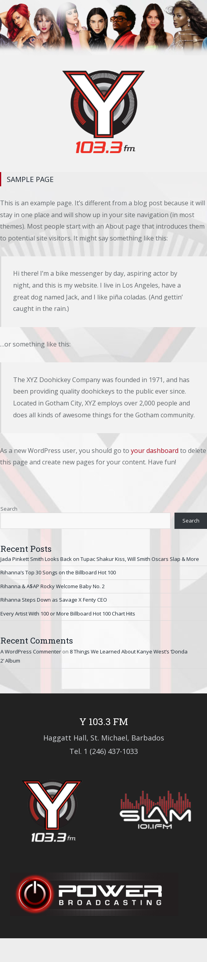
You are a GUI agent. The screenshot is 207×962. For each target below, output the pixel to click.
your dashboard (154, 450)
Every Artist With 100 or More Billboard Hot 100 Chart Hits (67, 613)
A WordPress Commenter (30, 651)
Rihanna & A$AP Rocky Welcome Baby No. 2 (52, 586)
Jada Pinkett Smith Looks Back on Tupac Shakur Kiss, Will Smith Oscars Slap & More (99, 558)
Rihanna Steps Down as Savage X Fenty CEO (53, 599)
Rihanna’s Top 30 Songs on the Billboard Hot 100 (58, 572)
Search (8, 508)
